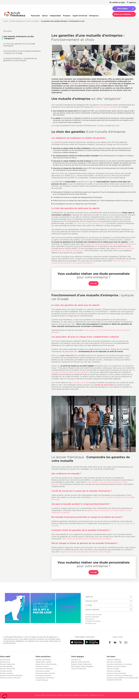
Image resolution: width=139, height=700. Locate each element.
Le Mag (88, 605)
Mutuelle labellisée (6, 666)
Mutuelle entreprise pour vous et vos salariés (24, 21)
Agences (132, 2)
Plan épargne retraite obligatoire (82, 666)
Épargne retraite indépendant (81, 664)
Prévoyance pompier (43, 671)
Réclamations (51, 695)
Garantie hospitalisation (43, 659)
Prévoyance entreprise (43, 675)
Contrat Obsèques (42, 680)
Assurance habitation (114, 659)
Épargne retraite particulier (80, 662)
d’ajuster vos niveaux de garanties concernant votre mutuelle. (85, 552)
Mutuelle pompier (6, 671)
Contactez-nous (90, 623)
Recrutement (89, 619)
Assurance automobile (114, 662)
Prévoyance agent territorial (45, 673)
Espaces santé (91, 601)
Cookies (60, 695)
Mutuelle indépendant (7, 664)
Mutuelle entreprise (6, 673)
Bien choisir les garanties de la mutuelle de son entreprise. (87, 539)
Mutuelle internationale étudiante (11, 675)
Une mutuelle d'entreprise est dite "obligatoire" (19, 37)
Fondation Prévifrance (93, 621)
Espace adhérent (92, 609)
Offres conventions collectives (10, 677)
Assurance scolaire (113, 668)
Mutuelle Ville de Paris (7, 668)
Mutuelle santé (5, 659)
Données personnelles (71, 695)
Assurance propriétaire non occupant (119, 664)
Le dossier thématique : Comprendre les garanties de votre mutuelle (20, 59)
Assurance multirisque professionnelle (119, 675)
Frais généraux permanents (45, 677)
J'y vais (93, 283)
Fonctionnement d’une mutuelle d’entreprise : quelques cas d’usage (22, 52)
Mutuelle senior (5, 662)
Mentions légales (40, 695)
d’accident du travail (81, 382)
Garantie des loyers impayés (116, 666)
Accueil (5, 21)
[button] (4, 696)
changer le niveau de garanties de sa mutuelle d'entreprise (108, 244)
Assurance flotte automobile (116, 673)
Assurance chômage (113, 671)
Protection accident (42, 666)
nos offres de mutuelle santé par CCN (89, 223)
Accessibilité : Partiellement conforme (92, 695)
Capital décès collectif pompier (46, 664)
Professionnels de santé (93, 614)
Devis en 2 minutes (122, 14)
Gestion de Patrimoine (78, 668)
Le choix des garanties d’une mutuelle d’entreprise (19, 45)
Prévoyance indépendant (44, 668)
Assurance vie (76, 659)
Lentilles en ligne (118, 2)
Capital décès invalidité (43, 662)
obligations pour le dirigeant (106, 107)
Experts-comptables (92, 616)
